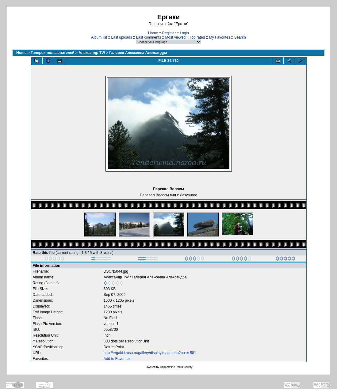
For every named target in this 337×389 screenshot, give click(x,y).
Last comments (148, 37)
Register (169, 33)
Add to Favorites (117, 359)
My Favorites (219, 37)
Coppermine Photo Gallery (176, 366)
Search (240, 37)
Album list (99, 37)
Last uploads (121, 37)
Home (153, 33)
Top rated (197, 37)
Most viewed (175, 37)
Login (184, 33)
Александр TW (92, 53)
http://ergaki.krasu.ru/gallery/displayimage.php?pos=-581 (150, 353)
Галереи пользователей (52, 53)
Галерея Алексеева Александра (138, 53)
